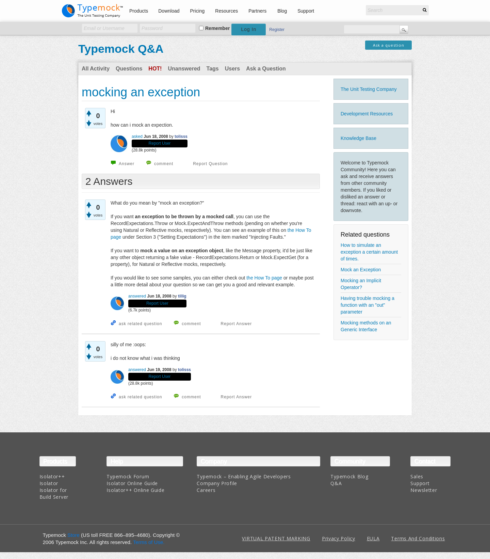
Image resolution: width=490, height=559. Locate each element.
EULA (373, 538)
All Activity (96, 68)
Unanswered (184, 68)
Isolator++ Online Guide (135, 490)
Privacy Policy (338, 538)
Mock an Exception (361, 269)
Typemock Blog (349, 476)
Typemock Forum (128, 476)
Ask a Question (265, 68)
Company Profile (217, 483)
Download (168, 11)
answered (137, 296)
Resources (226, 11)
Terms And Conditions (418, 538)
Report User (160, 143)
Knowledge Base (358, 138)
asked (137, 136)
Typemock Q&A (121, 48)
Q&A (336, 483)
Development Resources (367, 113)
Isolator (49, 483)
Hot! (155, 68)
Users (232, 68)
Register (276, 29)
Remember (217, 28)
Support (305, 11)
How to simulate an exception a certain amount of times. (369, 251)
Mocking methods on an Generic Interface (366, 326)
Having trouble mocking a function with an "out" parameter (367, 305)
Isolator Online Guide (132, 483)
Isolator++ (52, 476)
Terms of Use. (149, 542)
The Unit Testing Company (369, 89)
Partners (257, 11)
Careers (206, 490)
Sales (416, 476)
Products (138, 11)
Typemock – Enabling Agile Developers (244, 476)
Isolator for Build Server (53, 493)
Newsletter (423, 490)
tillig (182, 296)
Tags (213, 68)
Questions (129, 68)
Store (73, 535)
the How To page (264, 278)
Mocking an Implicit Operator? (361, 284)
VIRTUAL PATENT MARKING (276, 538)
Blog (282, 11)
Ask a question (388, 45)
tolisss (181, 136)
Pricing (197, 11)
